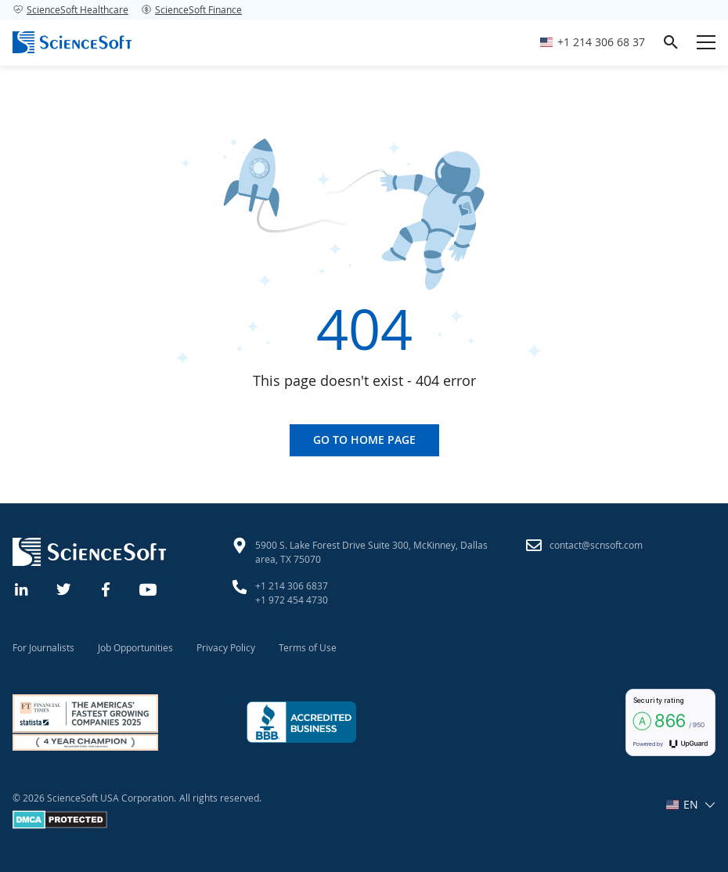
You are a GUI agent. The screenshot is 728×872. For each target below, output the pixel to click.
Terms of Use (308, 647)
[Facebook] (106, 587)
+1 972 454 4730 (291, 599)
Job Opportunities (135, 647)
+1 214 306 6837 (291, 585)
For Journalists (43, 647)
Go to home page (364, 439)
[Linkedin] (22, 587)
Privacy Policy (225, 647)
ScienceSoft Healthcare (70, 9)
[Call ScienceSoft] (592, 42)
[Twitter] (64, 587)
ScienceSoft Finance (191, 9)
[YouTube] (148, 587)
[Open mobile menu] (706, 42)
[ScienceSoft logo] (72, 42)
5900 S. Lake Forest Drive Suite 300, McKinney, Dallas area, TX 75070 (371, 552)
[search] (671, 42)
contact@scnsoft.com (596, 545)
